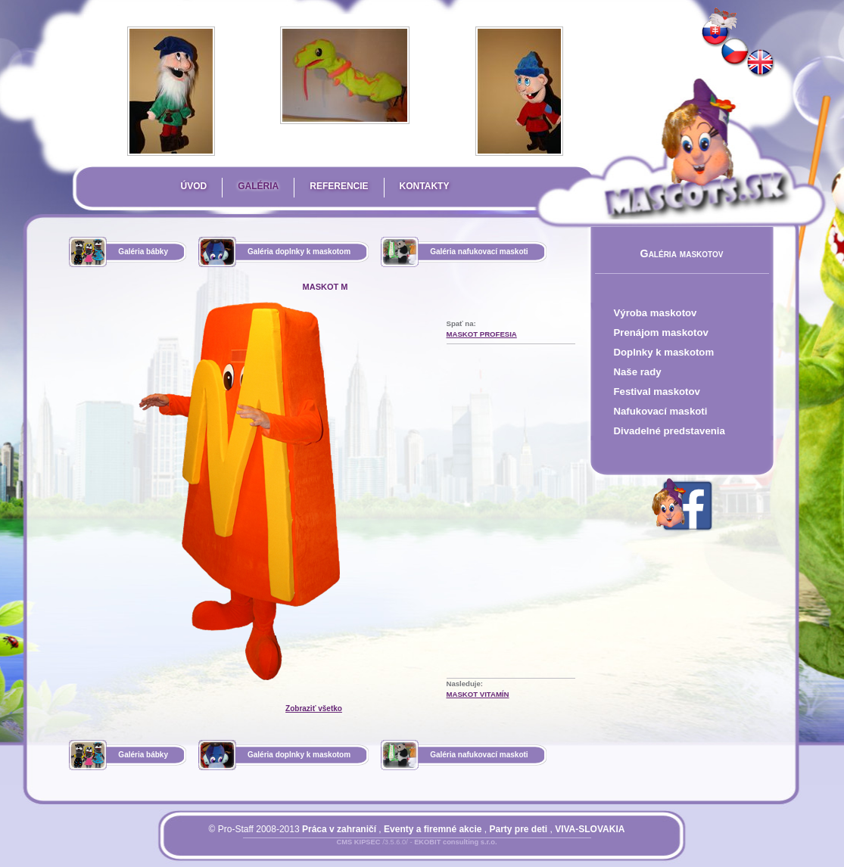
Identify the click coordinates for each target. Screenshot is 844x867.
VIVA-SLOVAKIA (589, 829)
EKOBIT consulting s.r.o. (455, 842)
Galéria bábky (143, 251)
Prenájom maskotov (661, 332)
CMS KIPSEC (358, 842)
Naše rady (638, 372)
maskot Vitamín (478, 694)
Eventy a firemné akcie (432, 829)
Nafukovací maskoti (661, 411)
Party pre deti (518, 829)
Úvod (194, 186)
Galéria (258, 186)
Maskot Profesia (482, 334)
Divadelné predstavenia (669, 431)
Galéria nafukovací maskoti (479, 251)
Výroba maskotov (655, 313)
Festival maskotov (657, 391)
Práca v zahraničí (339, 829)
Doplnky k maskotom (664, 352)
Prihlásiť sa (387, 851)
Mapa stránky (443, 851)
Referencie (339, 186)
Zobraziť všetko (313, 708)
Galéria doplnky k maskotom (299, 251)
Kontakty (425, 186)
